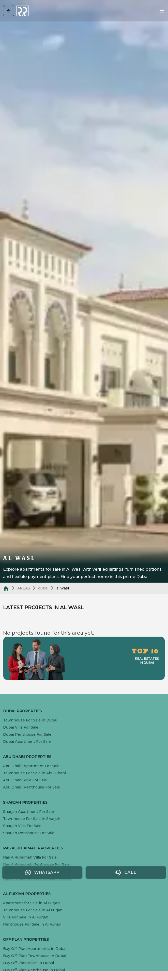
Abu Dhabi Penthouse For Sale (31, 787)
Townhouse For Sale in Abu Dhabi (34, 773)
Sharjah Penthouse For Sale (28, 833)
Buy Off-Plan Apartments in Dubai (34, 948)
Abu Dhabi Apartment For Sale (31, 766)
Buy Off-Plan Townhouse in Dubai (34, 955)
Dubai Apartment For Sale (27, 741)
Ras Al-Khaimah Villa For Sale (30, 857)
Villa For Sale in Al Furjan (25, 917)
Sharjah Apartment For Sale (28, 811)
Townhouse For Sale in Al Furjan (33, 910)
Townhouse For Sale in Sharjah (31, 818)
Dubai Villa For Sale (20, 727)
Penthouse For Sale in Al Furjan (32, 924)
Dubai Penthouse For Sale (27, 734)
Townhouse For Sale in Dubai (30, 720)
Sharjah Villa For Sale (22, 826)
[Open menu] (162, 11)
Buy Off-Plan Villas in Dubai (28, 963)
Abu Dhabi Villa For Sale (25, 780)
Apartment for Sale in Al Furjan (31, 903)
